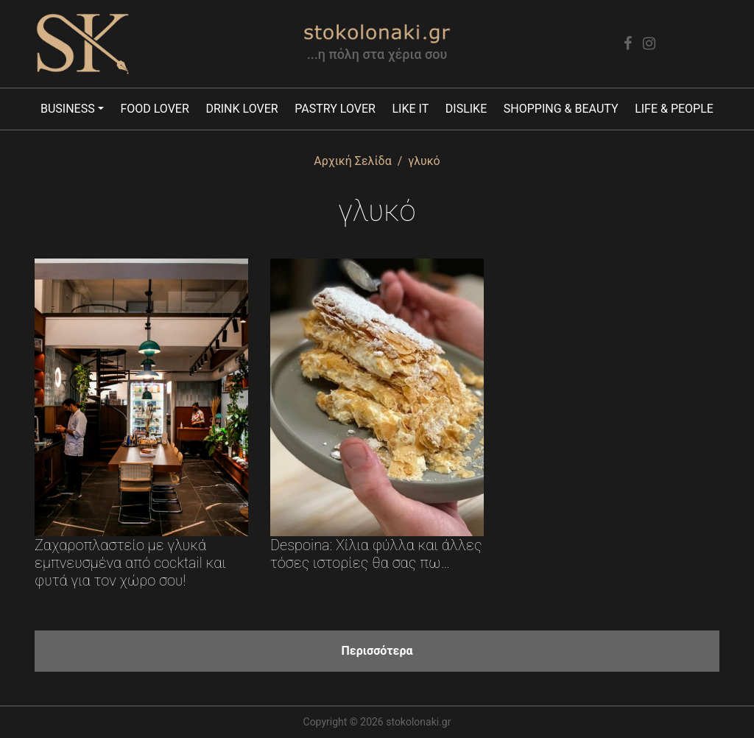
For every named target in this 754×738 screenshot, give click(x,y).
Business (67, 109)
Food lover (154, 109)
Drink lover (241, 109)
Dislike (466, 109)
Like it (410, 109)
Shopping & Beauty (561, 109)
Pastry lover (335, 109)
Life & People (674, 109)
